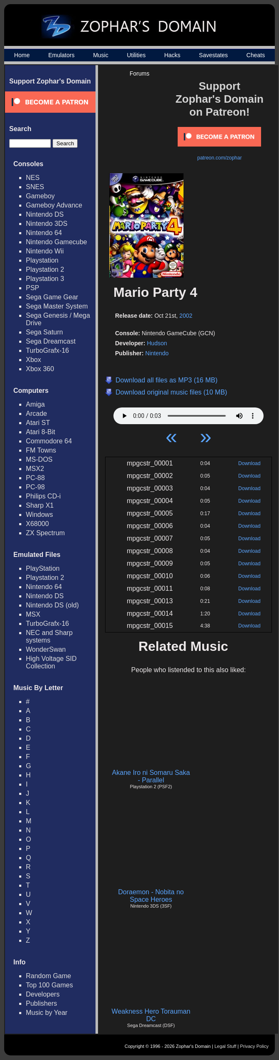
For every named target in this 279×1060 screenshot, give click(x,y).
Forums (139, 73)
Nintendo (156, 353)
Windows (39, 514)
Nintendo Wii (45, 251)
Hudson (157, 343)
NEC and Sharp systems (49, 636)
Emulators (61, 55)
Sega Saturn (44, 332)
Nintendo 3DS (47, 223)
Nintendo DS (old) (52, 605)
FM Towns (41, 450)
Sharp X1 (40, 505)
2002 (185, 315)
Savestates (213, 55)
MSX (33, 614)
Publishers (41, 1003)
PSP (32, 287)
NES (33, 177)
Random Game (48, 975)
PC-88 (35, 477)
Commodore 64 (49, 441)
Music (100, 55)
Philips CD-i (43, 496)
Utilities (136, 55)
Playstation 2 (45, 269)
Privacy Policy (254, 1046)
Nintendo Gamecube (56, 241)
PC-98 (35, 487)
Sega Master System (57, 306)
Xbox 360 (40, 368)
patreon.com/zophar (219, 158)
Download (249, 463)
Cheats (255, 55)
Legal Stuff (225, 1046)
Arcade (36, 413)
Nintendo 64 (44, 232)
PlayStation (43, 568)
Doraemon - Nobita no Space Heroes (150, 895)
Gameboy (40, 196)
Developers (43, 994)
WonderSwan (46, 649)
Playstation (42, 260)
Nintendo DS (45, 214)
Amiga (35, 404)
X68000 (37, 523)
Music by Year (47, 1012)
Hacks (172, 55)
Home (22, 55)
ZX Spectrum (45, 532)
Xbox (33, 359)
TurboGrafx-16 (47, 350)
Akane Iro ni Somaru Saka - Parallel (151, 776)
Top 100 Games (49, 985)
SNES (35, 186)
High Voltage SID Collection (51, 662)
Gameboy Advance (54, 205)
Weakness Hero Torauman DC (151, 1015)
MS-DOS (39, 459)
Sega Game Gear (52, 297)
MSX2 (35, 468)
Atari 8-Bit (40, 431)
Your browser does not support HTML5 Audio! (188, 413)
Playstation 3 (45, 278)
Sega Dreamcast (50, 341)
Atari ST (38, 422)
